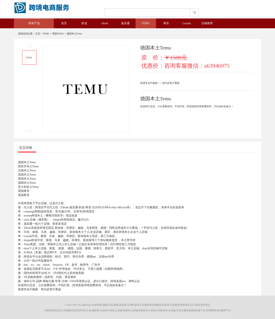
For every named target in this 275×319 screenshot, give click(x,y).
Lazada (186, 23)
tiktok (104, 23)
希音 (166, 23)
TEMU (146, 23)
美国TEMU (58, 33)
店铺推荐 (207, 23)
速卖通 (125, 23)
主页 (37, 33)
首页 (64, 23)
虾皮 (84, 23)
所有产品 (31, 23)
